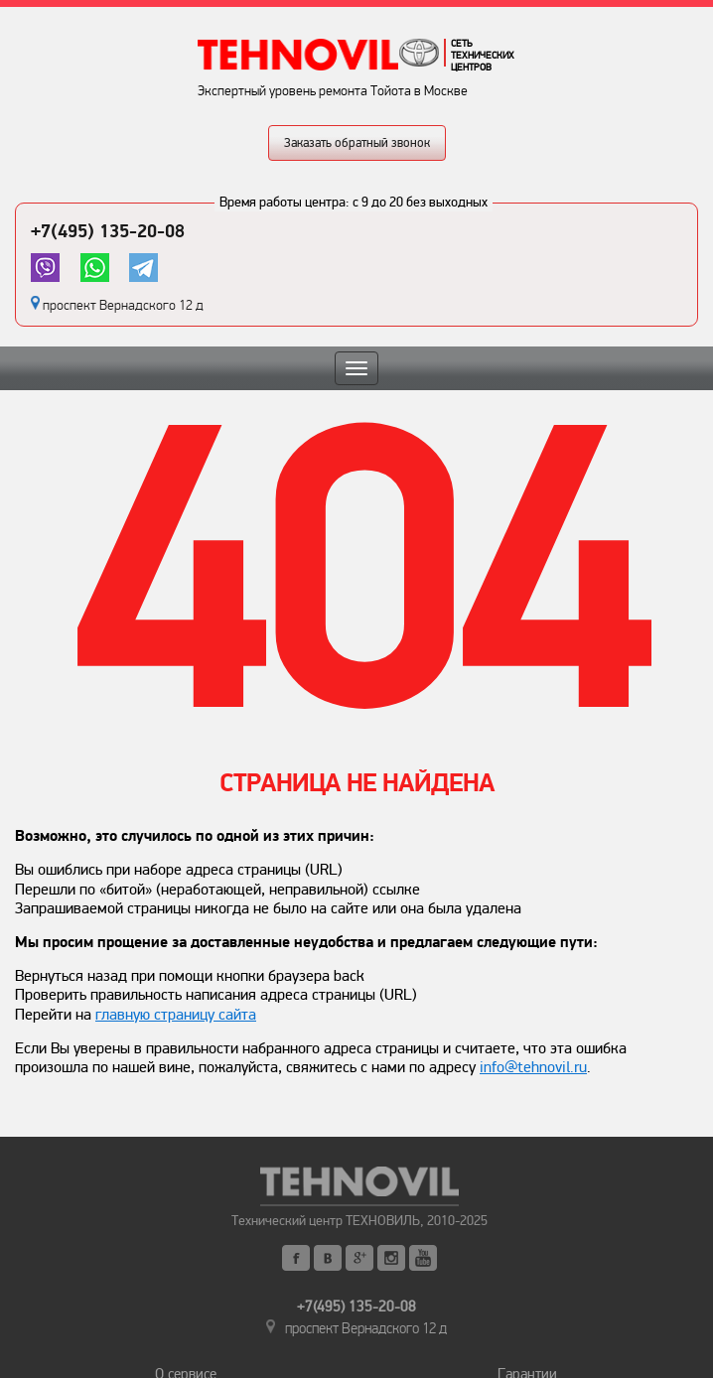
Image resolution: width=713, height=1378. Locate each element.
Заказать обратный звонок (357, 143)
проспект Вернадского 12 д (123, 305)
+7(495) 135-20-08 (108, 231)
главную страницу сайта (175, 1015)
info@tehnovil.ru (533, 1067)
